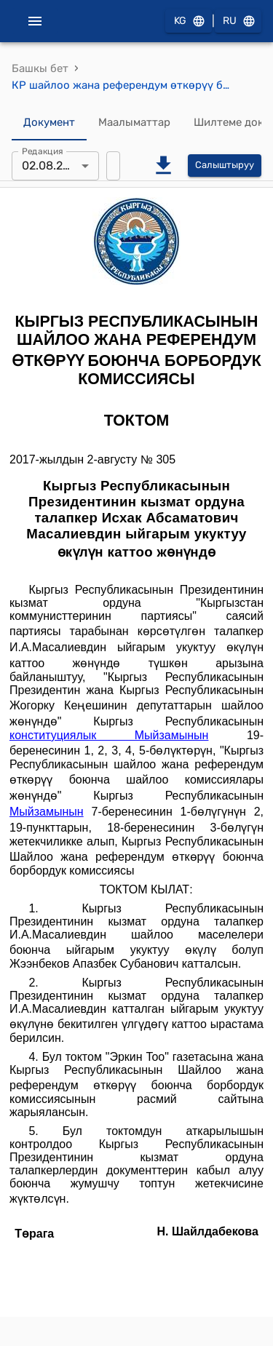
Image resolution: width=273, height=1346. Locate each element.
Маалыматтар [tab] (134, 122)
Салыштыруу (224, 165)
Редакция (42, 151)
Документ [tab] (49, 122)
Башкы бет (40, 68)
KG (188, 21)
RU (238, 21)
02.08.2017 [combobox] (51, 165)
